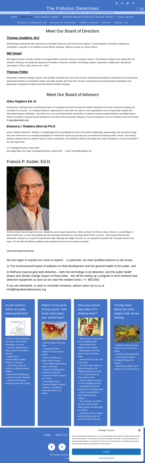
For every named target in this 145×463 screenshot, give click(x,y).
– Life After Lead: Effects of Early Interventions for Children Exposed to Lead (90, 368)
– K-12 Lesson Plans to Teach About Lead (88, 375)
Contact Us (121, 23)
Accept (106, 451)
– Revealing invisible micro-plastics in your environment (126, 367)
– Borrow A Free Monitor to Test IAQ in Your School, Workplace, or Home (17, 341)
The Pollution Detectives (72, 8)
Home (14, 17)
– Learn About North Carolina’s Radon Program (53, 383)
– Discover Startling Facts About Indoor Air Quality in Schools (17, 350)
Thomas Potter (17, 72)
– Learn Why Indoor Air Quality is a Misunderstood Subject (17, 368)
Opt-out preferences (106, 458)
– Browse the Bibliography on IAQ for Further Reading (17, 375)
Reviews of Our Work (63, 23)
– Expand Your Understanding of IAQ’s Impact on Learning (15, 359)
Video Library (126, 17)
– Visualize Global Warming (126, 354)
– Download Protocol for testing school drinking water (90, 387)
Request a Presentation (32, 23)
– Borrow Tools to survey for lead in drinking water (90, 340)
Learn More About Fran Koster (20, 251)
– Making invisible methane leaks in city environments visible (126, 348)
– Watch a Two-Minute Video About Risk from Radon (52, 390)
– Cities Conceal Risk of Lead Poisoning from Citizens (88, 395)
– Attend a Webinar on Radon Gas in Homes (52, 359)
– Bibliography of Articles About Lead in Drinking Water (89, 353)
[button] (139, 430)
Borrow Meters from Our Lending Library (88, 17)
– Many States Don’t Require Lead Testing (87, 346)
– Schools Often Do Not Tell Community (90, 361)
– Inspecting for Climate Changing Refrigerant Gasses (124, 360)
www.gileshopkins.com (19, 120)
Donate (106, 23)
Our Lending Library (47, 17)
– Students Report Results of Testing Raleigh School (89, 381)
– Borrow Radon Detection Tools (53, 344)
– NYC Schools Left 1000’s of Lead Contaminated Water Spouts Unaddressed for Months (90, 405)
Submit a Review (89, 23)
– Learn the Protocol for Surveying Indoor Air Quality (17, 381)
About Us (25, 17)
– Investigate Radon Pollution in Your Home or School (53, 352)
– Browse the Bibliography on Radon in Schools (53, 371)
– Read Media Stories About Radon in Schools (54, 365)
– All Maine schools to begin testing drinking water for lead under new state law (90, 416)
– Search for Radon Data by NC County (54, 377)
